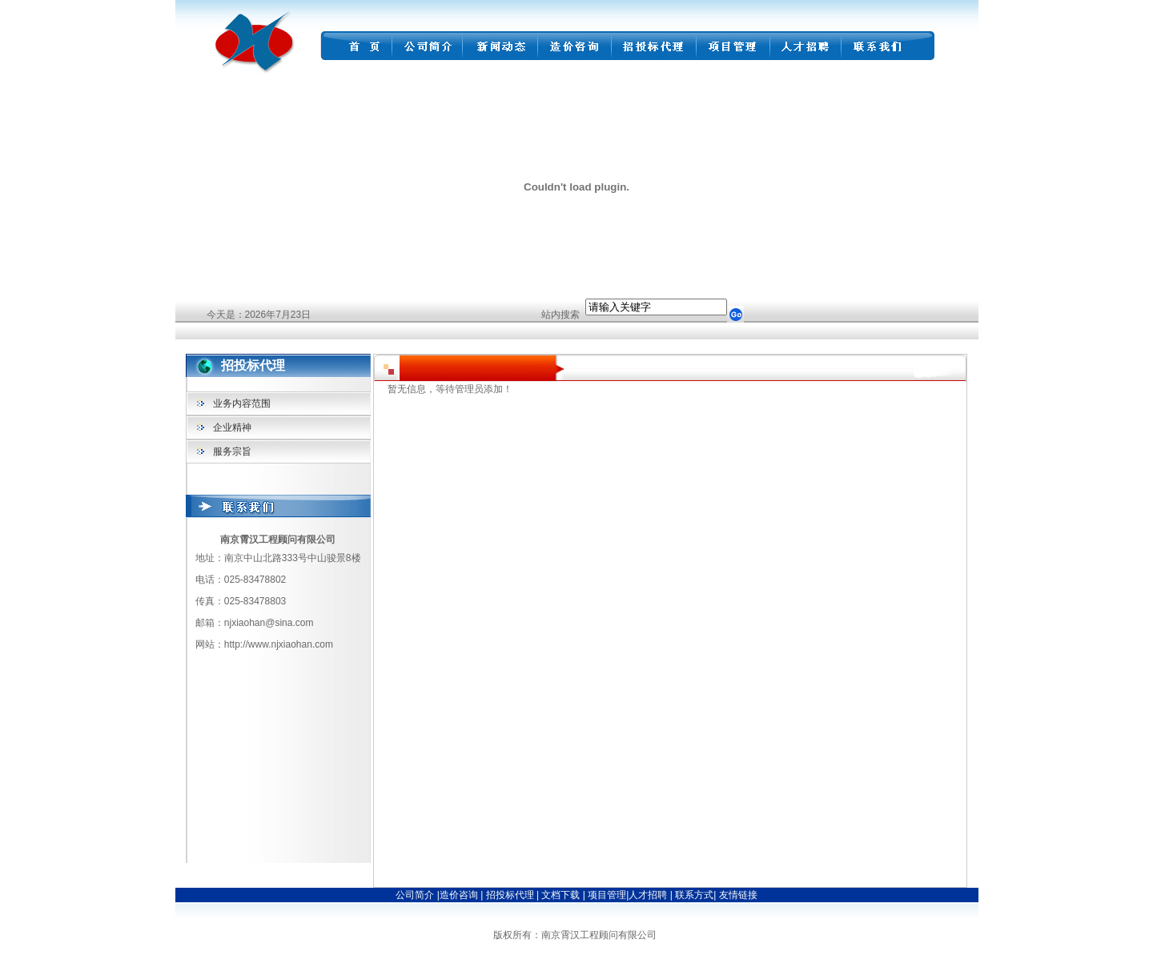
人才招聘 (648, 895)
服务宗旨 (232, 451)
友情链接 (738, 895)
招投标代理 (511, 895)
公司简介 (415, 895)
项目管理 (607, 895)
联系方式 (693, 895)
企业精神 (232, 427)
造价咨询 (460, 895)
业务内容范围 (242, 403)
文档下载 (561, 895)
